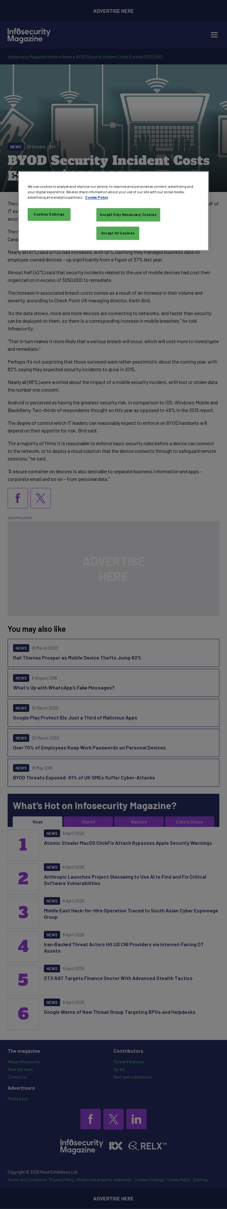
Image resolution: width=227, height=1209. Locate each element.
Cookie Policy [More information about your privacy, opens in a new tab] (96, 197)
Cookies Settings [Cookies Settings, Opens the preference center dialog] (49, 214)
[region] (113, 211)
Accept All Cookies (117, 233)
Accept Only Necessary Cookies (128, 214)
